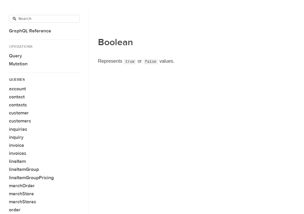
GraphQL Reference (30, 31)
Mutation (18, 64)
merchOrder (22, 186)
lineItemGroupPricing (31, 178)
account (17, 89)
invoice (16, 145)
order (14, 210)
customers (20, 121)
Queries (17, 79)
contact (17, 97)
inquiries (18, 129)
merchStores (22, 202)
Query (15, 56)
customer (19, 113)
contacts (18, 105)
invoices (17, 153)
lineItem (17, 161)
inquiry (16, 137)
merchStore (21, 194)
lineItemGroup (24, 169)
